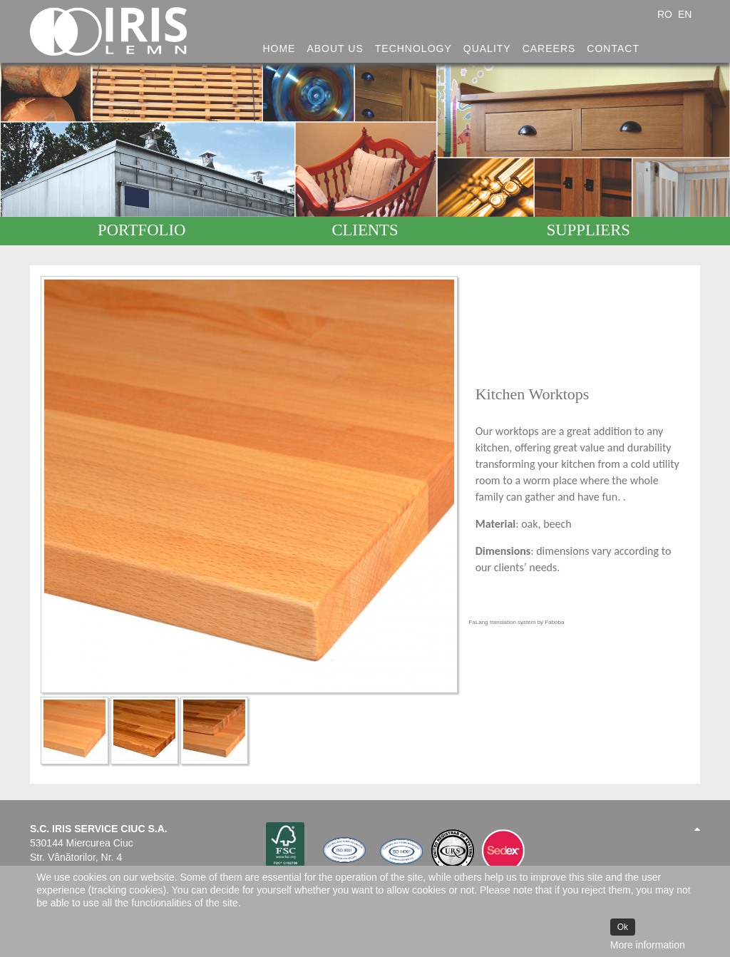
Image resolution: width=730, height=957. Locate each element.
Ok (622, 927)
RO (666, 14)
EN (685, 14)
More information (647, 945)
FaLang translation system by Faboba (517, 622)
